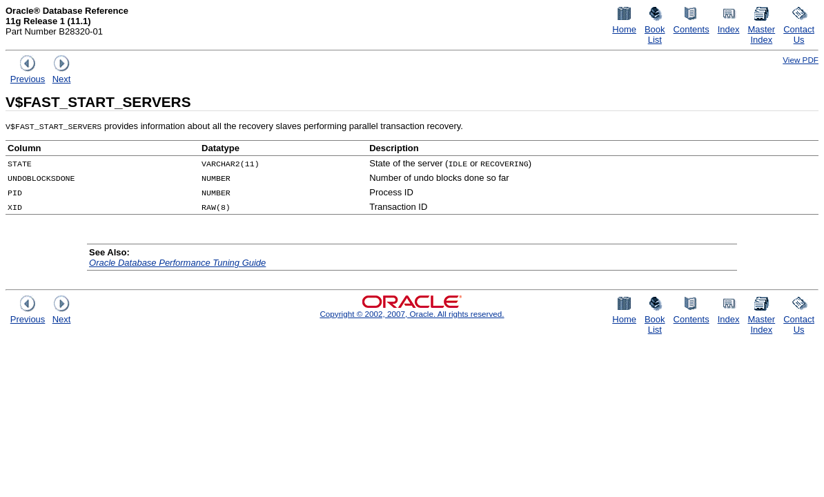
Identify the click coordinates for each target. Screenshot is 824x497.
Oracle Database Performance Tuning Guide (177, 262)
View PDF (800, 59)
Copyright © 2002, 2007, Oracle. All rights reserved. (412, 313)
